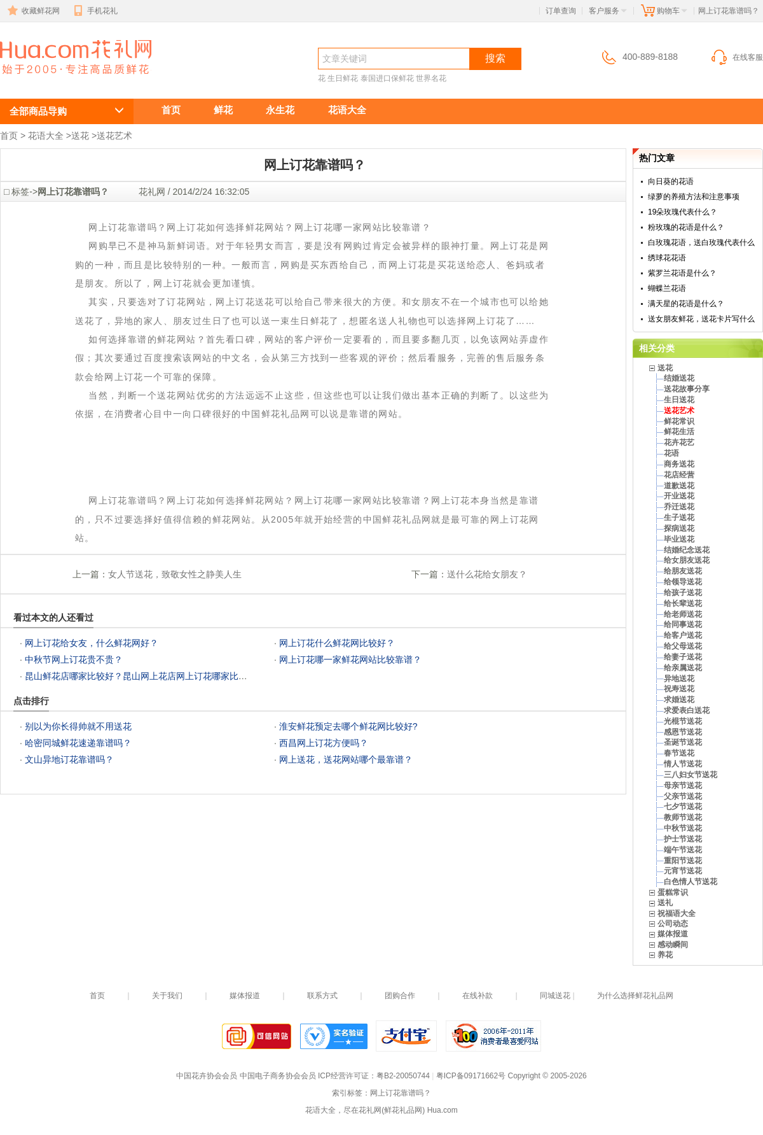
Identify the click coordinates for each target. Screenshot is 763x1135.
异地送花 (679, 678)
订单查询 (561, 10)
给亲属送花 (683, 667)
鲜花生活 (679, 431)
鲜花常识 (679, 421)
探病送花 (679, 528)
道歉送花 (679, 485)
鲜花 (223, 109)
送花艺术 (114, 135)
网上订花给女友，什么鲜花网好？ (91, 643)
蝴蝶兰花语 (667, 288)
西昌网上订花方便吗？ (323, 743)
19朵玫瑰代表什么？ (682, 212)
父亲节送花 (683, 796)
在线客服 (736, 57)
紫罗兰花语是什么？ (682, 273)
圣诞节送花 (683, 742)
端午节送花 (683, 849)
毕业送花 (679, 539)
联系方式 (322, 995)
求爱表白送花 (687, 710)
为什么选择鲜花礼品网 (635, 995)
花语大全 (347, 109)
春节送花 (679, 753)
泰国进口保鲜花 (387, 78)
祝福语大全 (676, 913)
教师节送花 (683, 817)
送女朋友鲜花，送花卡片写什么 (701, 318)
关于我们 (167, 995)
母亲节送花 (683, 785)
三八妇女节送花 (690, 774)
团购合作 (400, 995)
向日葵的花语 (671, 181)
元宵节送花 (683, 870)
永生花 (280, 109)
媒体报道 (672, 933)
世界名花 (431, 78)
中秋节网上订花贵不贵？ (74, 659)
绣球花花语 (667, 257)
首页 (171, 109)
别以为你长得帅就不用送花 (78, 726)
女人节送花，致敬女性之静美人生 (175, 574)
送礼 (665, 902)
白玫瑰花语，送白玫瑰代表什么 (701, 242)
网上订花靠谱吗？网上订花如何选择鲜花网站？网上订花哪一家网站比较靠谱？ (68, 80)
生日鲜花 (342, 78)
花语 (671, 453)
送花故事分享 (687, 388)
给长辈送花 (683, 603)
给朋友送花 (683, 571)
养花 (665, 954)
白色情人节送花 (690, 881)
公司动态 (672, 923)
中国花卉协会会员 (206, 1075)
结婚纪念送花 (687, 550)
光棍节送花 (683, 721)
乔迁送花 (679, 506)
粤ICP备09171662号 (470, 1075)
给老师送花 (683, 614)
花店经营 (679, 474)
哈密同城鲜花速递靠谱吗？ (78, 743)
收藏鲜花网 (32, 10)
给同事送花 (683, 624)
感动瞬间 (672, 944)
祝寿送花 (679, 688)
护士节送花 (683, 839)
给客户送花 (683, 635)
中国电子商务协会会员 (278, 1075)
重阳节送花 (683, 860)
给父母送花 (683, 646)
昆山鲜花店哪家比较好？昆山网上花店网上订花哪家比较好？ (145, 676)
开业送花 (679, 495)
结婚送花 (679, 378)
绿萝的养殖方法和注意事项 (693, 196)
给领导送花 (683, 581)
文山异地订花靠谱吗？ (69, 759)
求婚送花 (679, 699)
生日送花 (679, 399)
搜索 (495, 58)
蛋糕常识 (672, 892)
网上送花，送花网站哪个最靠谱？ (346, 759)
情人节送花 (683, 763)
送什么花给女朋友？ (487, 574)
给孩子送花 (683, 592)
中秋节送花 (683, 828)
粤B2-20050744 (403, 1075)
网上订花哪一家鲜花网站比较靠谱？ (350, 659)
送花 (80, 135)
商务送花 (679, 464)
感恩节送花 (683, 732)
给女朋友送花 (687, 560)
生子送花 (679, 517)
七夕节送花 (683, 806)
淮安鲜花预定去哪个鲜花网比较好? (348, 726)
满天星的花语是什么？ (686, 303)
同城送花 (555, 995)
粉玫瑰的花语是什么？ (686, 227)
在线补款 (477, 995)
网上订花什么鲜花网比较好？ (337, 643)
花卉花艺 (679, 442)
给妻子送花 (683, 656)
